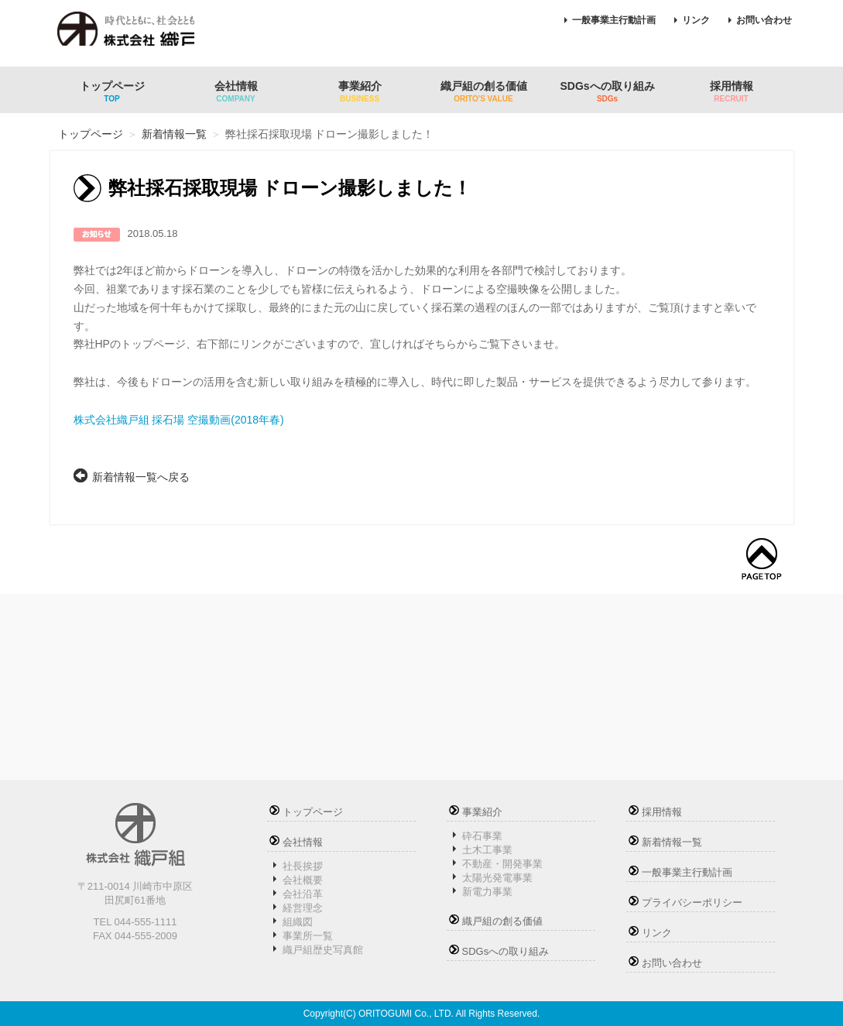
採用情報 (731, 91)
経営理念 (303, 908)
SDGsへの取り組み (608, 91)
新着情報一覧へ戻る (141, 477)
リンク (696, 20)
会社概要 (303, 880)
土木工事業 (487, 850)
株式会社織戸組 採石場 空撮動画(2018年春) (179, 419)
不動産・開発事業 (502, 864)
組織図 (298, 922)
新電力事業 (487, 891)
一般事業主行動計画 (614, 20)
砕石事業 (482, 836)
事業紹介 (360, 91)
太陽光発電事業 (497, 878)
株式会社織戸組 (138, 35)
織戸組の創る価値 (484, 91)
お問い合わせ (764, 20)
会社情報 (236, 91)
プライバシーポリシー (692, 902)
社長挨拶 (303, 866)
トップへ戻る (762, 559)
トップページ (112, 91)
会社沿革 (303, 894)
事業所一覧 (308, 936)
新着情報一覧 (174, 134)
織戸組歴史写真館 (323, 950)
